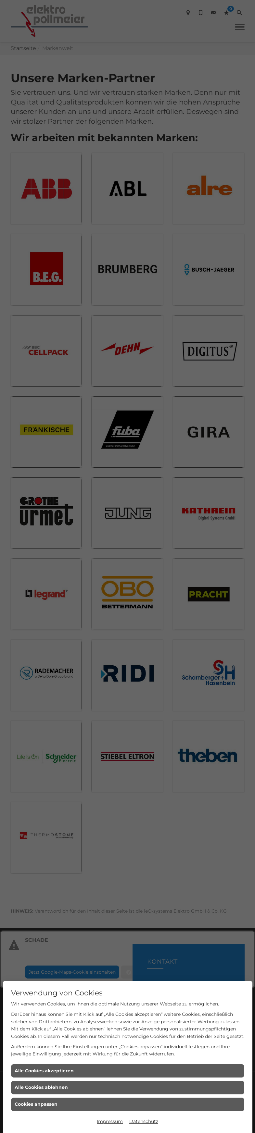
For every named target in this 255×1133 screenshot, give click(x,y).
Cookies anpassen (36, 1104)
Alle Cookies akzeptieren (44, 1071)
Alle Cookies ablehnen (41, 1087)
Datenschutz (143, 1121)
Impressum (110, 1121)
